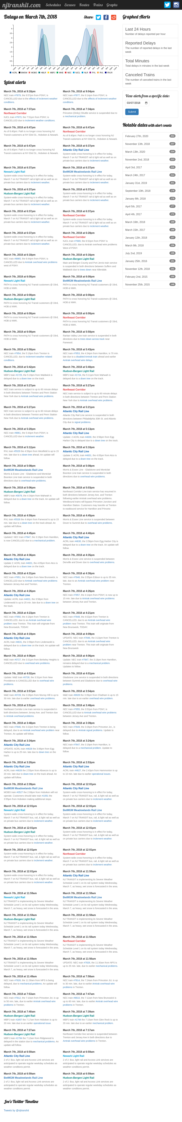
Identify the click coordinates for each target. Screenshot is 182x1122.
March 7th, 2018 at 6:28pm (79, 233)
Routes (84, 4)
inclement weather (99, 160)
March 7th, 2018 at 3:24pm (79, 740)
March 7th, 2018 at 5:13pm (79, 429)
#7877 (76, 95)
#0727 (17, 659)
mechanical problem (75, 116)
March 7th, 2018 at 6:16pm (79, 254)
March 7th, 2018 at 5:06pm (19, 487)
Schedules (53, 4)
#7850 (17, 617)
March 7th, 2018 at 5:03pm (79, 487)
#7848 (76, 617)
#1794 (78, 1019)
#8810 (76, 998)
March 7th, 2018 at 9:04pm (79, 91)
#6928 (77, 695)
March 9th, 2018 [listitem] (150, 245)
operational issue (42, 1023)
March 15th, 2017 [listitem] (150, 229)
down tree (26, 378)
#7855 (76, 709)
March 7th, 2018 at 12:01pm (79, 784)
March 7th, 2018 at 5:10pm (79, 447)
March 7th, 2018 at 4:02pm (19, 673)
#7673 (18, 117)
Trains (98, 4)
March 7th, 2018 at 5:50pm (79, 331)
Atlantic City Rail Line (76, 150)
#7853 (76, 353)
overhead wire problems (33, 480)
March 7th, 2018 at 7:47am (78, 994)
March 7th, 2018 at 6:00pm (19, 276)
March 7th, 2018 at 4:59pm (19, 515)
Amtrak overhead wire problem (93, 580)
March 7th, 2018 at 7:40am (19, 1011)
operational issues (101, 774)
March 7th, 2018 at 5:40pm (79, 367)
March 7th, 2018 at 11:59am (79, 871)
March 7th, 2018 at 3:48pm (79, 705)
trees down (85, 269)
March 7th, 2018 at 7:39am (78, 1011)
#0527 (20, 792)
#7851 (17, 577)
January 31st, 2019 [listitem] (150, 182)
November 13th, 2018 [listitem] (150, 143)
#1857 (19, 1019)
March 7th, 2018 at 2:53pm (79, 762)
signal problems (82, 422)
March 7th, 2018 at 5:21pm (79, 407)
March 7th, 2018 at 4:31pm (19, 573)
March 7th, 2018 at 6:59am (19, 1051)
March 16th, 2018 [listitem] (150, 221)
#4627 (78, 770)
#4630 (88, 437)
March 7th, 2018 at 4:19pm (19, 634)
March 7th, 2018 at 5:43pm (79, 349)
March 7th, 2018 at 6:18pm (19, 254)
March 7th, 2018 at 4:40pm (79, 533)
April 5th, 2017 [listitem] (150, 206)
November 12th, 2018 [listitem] (150, 268)
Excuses (70, 4)
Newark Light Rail (14, 171)
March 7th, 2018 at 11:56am (79, 958)
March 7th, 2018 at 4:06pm (19, 655)
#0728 (26, 677)
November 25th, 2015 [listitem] (150, 284)
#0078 (19, 495)
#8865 (17, 258)
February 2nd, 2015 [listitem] (150, 276)
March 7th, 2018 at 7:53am (19, 994)
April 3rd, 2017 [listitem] (150, 167)
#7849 (76, 727)
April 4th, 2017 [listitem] (150, 214)
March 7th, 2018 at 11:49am (20, 976)
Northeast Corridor (15, 113)
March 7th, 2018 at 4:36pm (19, 555)
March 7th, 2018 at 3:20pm (19, 762)
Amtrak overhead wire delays (78, 360)
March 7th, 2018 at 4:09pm (79, 634)
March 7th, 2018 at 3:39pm (79, 723)
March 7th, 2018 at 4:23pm (19, 613)
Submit (132, 111)
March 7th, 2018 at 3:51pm (19, 705)
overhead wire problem (101, 698)
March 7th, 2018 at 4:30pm (79, 573)
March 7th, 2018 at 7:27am (19, 1030)
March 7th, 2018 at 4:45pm (79, 515)
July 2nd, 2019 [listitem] (150, 253)
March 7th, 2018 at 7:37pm (19, 109)
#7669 (77, 241)
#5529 (17, 451)
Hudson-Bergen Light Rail (19, 193)
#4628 (29, 748)
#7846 (76, 577)
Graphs (111, 4)
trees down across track (92, 339)
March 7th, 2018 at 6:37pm (79, 145)
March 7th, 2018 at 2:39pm (19, 784)
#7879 (17, 95)
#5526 (17, 519)
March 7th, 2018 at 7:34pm (79, 109)
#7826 (87, 962)
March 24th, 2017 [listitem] (150, 175)
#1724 (78, 375)
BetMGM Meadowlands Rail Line (82, 171)
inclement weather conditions (40, 120)
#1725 (19, 375)
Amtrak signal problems (90, 730)
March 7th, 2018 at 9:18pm (19, 91)
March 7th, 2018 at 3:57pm (19, 691)
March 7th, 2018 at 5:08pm (19, 465)
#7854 (17, 353)
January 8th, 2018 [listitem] (150, 198)
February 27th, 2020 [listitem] (150, 136)
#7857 (76, 595)
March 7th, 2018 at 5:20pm (19, 429)
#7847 (27, 537)
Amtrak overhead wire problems (41, 262)
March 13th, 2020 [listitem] (150, 151)
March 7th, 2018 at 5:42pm (19, 367)
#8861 (17, 433)
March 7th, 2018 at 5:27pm (19, 385)
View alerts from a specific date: (147, 96)
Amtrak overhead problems (20, 716)
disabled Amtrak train (86, 356)
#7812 (17, 998)
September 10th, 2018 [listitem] (150, 190)
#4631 (88, 455)
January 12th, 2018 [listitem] (150, 237)
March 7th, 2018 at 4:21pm (79, 613)
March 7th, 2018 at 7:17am (78, 1030)
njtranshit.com (22, 5)
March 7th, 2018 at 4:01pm (79, 673)
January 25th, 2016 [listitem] (150, 260)
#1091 (45, 795)
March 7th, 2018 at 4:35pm (79, 555)
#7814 (76, 980)
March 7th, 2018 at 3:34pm (19, 740)
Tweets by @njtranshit (16, 1110)
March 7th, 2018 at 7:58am (78, 976)
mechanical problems (106, 966)
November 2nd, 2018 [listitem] (150, 159)
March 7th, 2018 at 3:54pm (79, 691)
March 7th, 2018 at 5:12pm (19, 447)
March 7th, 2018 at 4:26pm (19, 591)
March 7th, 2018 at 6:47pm (19, 127)
